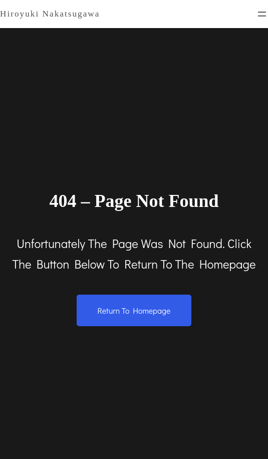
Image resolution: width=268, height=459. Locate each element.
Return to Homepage (134, 310)
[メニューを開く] (262, 14)
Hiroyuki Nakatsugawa (50, 14)
